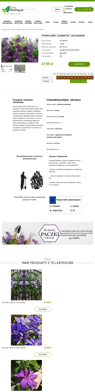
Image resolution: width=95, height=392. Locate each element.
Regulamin (85, 363)
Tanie (16, 8)
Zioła (90, 23)
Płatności (85, 376)
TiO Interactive (90, 384)
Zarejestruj (67, 12)
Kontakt (30, 366)
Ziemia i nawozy (64, 23)
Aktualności (31, 361)
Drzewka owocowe (18, 23)
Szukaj (57, 9)
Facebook (68, 6)
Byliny (81, 23)
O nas (28, 356)
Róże (47, 23)
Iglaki (56, 23)
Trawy (73, 23)
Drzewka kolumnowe (7, 23)
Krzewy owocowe (38, 23)
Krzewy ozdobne (28, 23)
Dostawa (85, 379)
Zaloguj (67, 9)
